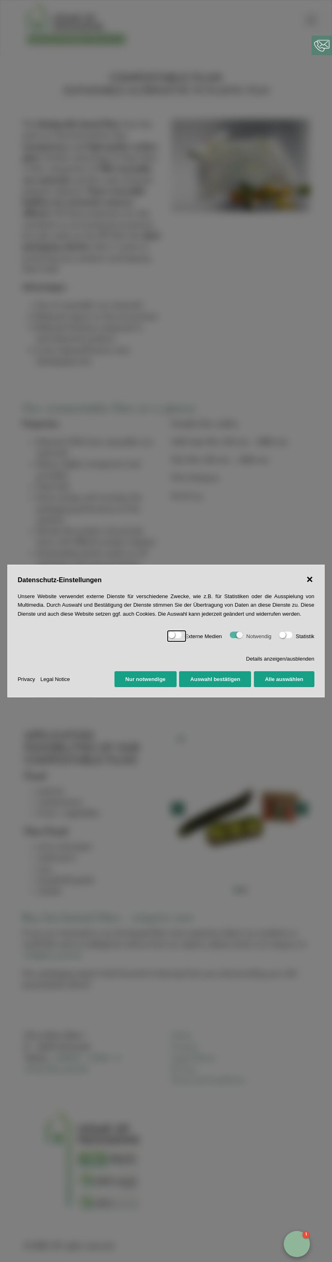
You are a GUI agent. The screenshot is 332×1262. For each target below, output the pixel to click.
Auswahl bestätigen (215, 679)
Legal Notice (55, 679)
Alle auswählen (284, 679)
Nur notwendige (146, 679)
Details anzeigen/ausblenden (280, 659)
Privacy (26, 679)
